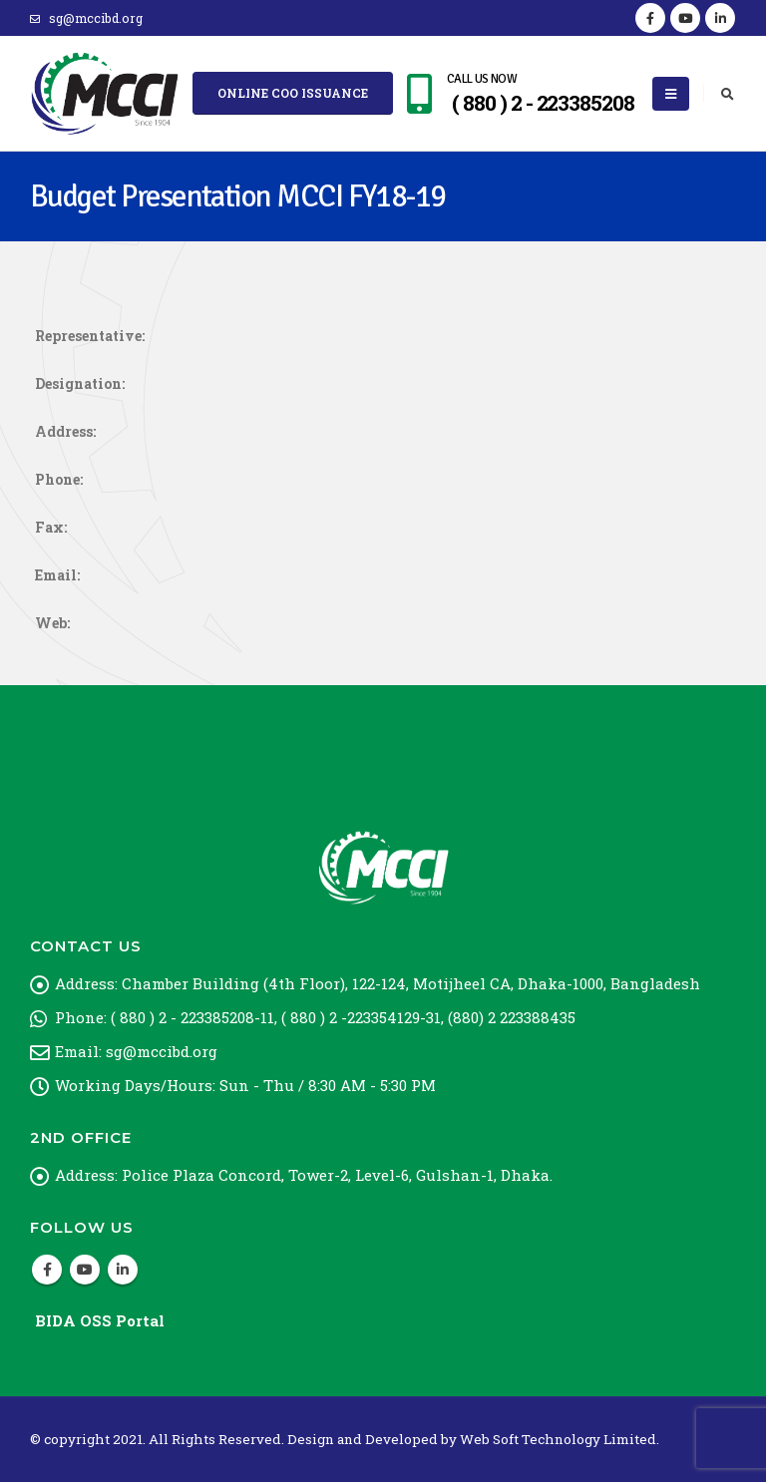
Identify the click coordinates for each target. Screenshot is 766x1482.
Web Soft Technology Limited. (559, 1439)
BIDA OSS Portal (100, 1320)
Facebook (47, 1270)
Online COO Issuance (292, 93)
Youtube (85, 1270)
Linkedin (123, 1270)
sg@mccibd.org (86, 18)
